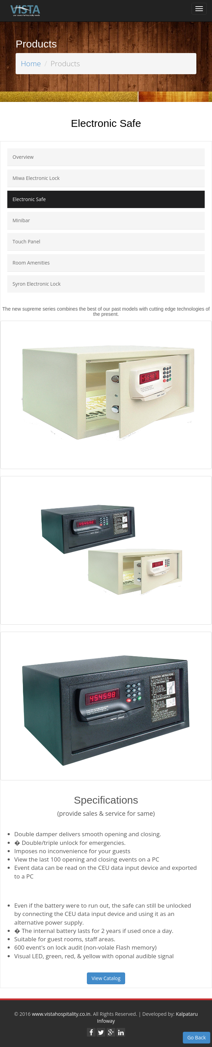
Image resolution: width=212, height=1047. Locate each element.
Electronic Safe (29, 199)
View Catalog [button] (105, 978)
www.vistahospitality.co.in (61, 1014)
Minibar (21, 220)
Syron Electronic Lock (36, 283)
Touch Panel (26, 241)
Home (31, 63)
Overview (23, 157)
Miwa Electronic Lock (36, 178)
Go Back (196, 1037)
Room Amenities (31, 262)
